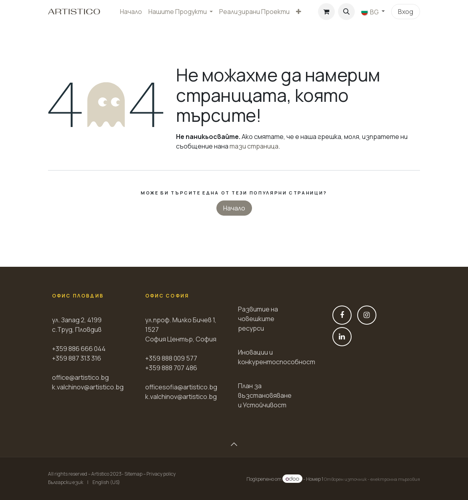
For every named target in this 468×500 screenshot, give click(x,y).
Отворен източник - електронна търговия (372, 479)
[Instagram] (366, 315)
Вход (405, 11)
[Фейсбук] (342, 315)
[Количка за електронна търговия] (326, 11)
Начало (234, 208)
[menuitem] (131, 12)
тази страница (254, 146)
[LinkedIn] (342, 336)
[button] (346, 11)
